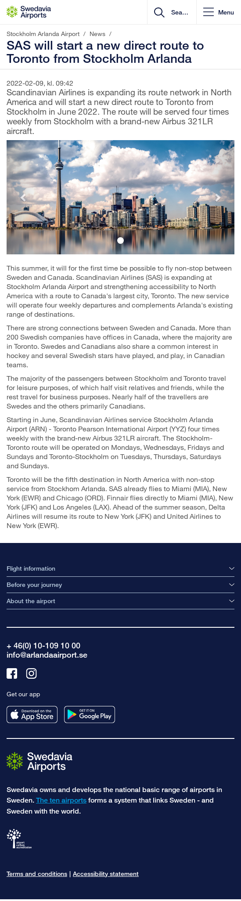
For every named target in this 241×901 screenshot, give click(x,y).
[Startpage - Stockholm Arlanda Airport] (29, 12)
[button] (218, 12)
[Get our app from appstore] (32, 714)
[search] (179, 12)
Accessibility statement (106, 873)
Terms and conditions (37, 873)
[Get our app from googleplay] (89, 714)
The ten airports (61, 800)
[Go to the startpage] (39, 761)
